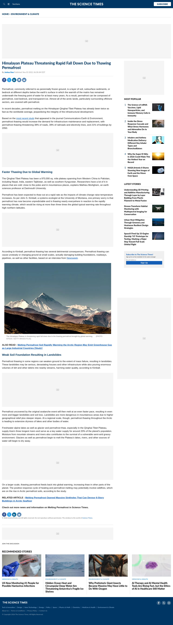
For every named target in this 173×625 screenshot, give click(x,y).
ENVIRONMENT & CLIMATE (25, 14)
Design (19, 607)
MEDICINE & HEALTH (10, 579)
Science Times (87, 518)
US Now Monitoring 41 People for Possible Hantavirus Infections (20, 584)
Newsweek (72, 258)
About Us (5, 611)
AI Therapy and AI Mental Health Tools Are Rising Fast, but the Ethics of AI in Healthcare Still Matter (151, 585)
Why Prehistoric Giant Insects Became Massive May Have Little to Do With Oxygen (108, 585)
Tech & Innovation (8, 607)
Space (55, 607)
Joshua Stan (9, 72)
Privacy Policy (32, 611)
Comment (19, 80)
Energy (41, 607)
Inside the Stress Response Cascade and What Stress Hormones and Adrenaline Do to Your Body (138, 126)
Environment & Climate (106, 607)
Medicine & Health (88, 607)
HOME (5, 14)
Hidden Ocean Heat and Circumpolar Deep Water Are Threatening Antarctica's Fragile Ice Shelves (64, 587)
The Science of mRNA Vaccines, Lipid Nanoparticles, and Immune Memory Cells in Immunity (139, 110)
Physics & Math (64, 607)
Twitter (9, 80)
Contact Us (43, 611)
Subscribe (162, 4)
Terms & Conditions (18, 611)
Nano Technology (30, 607)
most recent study (25, 118)
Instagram (169, 603)
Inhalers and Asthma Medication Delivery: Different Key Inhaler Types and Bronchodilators (137, 143)
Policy (48, 607)
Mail (24, 80)
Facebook (4, 80)
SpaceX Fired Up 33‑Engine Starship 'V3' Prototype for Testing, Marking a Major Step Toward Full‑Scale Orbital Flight (136, 239)
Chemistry (76, 607)
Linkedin (14, 80)
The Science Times (86, 4)
